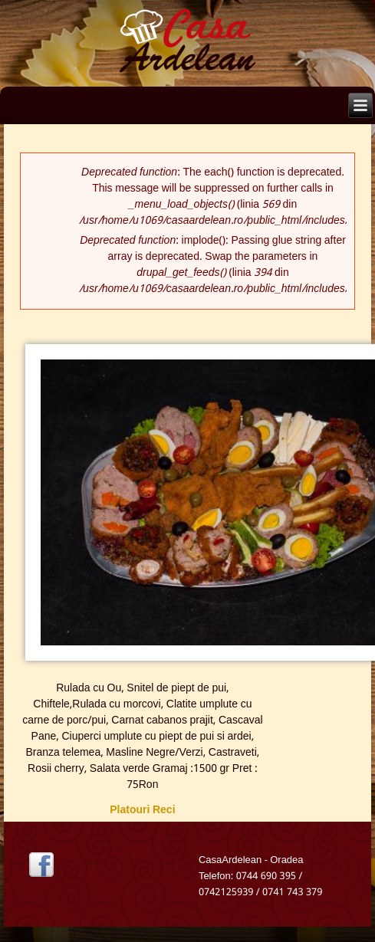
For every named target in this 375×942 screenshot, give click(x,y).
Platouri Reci (142, 810)
